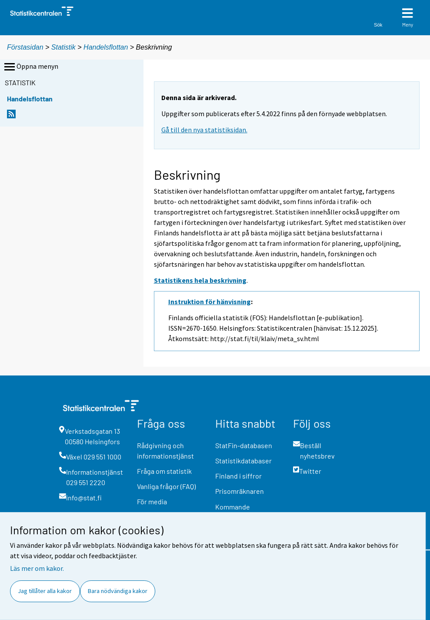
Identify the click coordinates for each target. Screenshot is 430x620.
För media (152, 501)
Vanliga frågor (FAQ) (166, 486)
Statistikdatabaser (243, 460)
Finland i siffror (238, 476)
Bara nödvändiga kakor (117, 591)
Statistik (63, 47)
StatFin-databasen (243, 445)
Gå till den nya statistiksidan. (204, 129)
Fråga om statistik (164, 471)
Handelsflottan (106, 47)
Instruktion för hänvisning (209, 301)
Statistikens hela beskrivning (200, 280)
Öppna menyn (30, 67)
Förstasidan (25, 47)
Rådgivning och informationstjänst (165, 450)
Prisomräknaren (239, 491)
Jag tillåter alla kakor (45, 591)
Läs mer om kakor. (37, 568)
